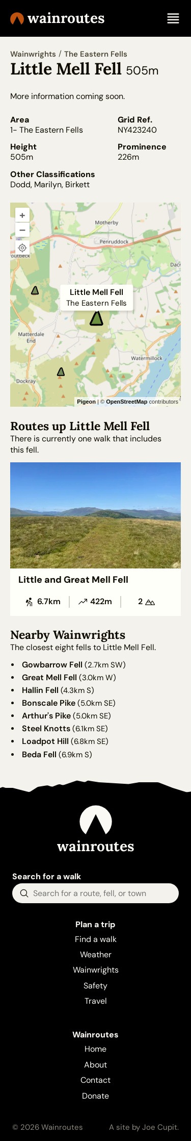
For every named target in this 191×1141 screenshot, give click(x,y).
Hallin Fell (40, 690)
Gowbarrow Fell (52, 664)
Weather (96, 954)
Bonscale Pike (48, 703)
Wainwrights (33, 54)
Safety (95, 985)
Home (95, 1049)
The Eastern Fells (95, 54)
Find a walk (96, 939)
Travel (96, 1001)
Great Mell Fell (49, 677)
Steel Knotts (46, 728)
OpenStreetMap (126, 402)
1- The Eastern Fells (46, 130)
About (95, 1064)
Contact (95, 1080)
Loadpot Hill (45, 741)
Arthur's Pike (46, 715)
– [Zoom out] (22, 229)
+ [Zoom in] (22, 214)
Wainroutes (57, 18)
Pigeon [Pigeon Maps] (86, 402)
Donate (95, 1095)
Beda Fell (39, 754)
